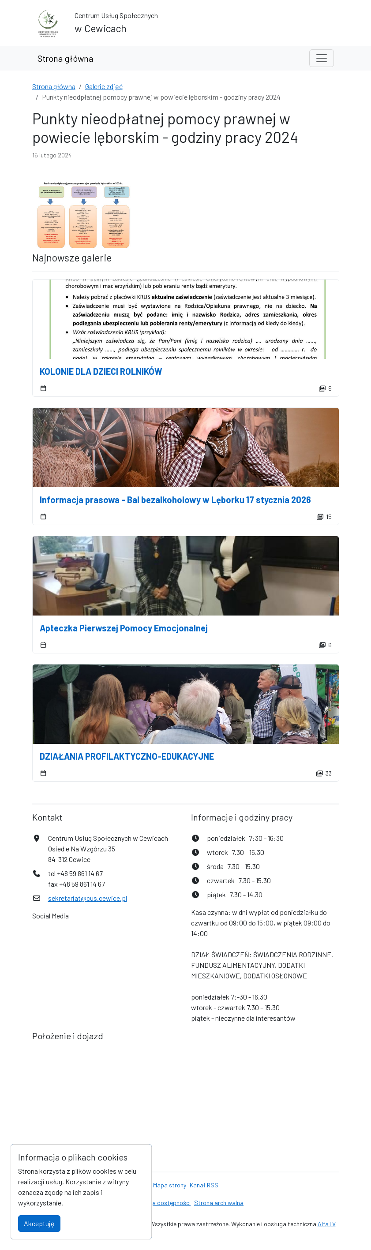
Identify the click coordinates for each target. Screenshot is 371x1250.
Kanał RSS (204, 1185)
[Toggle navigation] (321, 58)
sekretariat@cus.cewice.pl (87, 898)
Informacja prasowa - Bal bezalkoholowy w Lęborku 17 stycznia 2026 (175, 499)
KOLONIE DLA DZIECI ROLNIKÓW (101, 371)
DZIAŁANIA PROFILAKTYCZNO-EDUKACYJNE (127, 756)
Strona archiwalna (219, 1202)
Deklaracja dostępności (159, 1202)
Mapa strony (169, 1185)
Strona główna (65, 58)
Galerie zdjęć (104, 86)
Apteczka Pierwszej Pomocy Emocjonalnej (124, 628)
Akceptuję (39, 1223)
